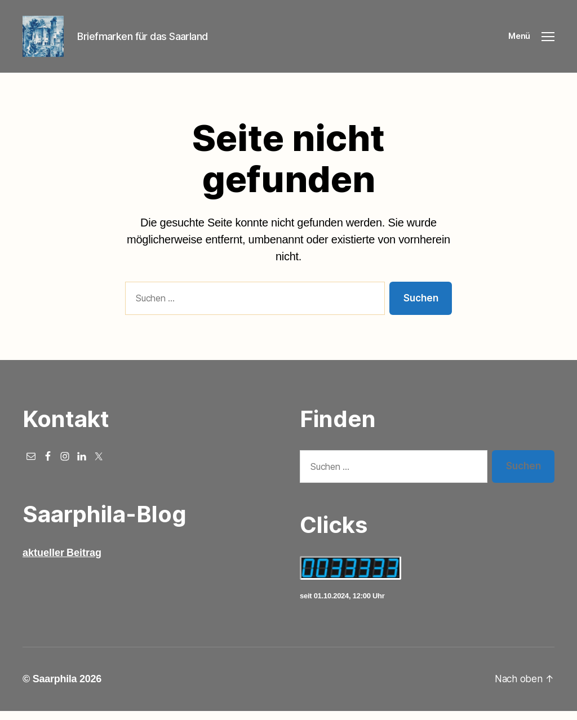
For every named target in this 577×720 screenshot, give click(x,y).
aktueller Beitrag (62, 561)
